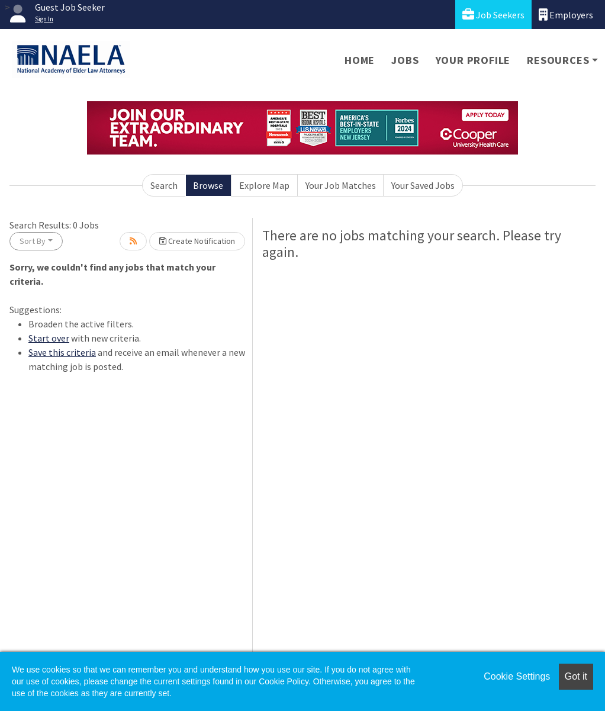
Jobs (405, 60)
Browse (208, 185)
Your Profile (473, 60)
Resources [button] (558, 60)
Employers (566, 14)
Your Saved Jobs (423, 185)
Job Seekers (493, 14)
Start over (48, 338)
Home (360, 60)
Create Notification (197, 241)
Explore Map (264, 185)
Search (164, 185)
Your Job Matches (340, 185)
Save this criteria (62, 352)
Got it (576, 676)
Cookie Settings (517, 676)
